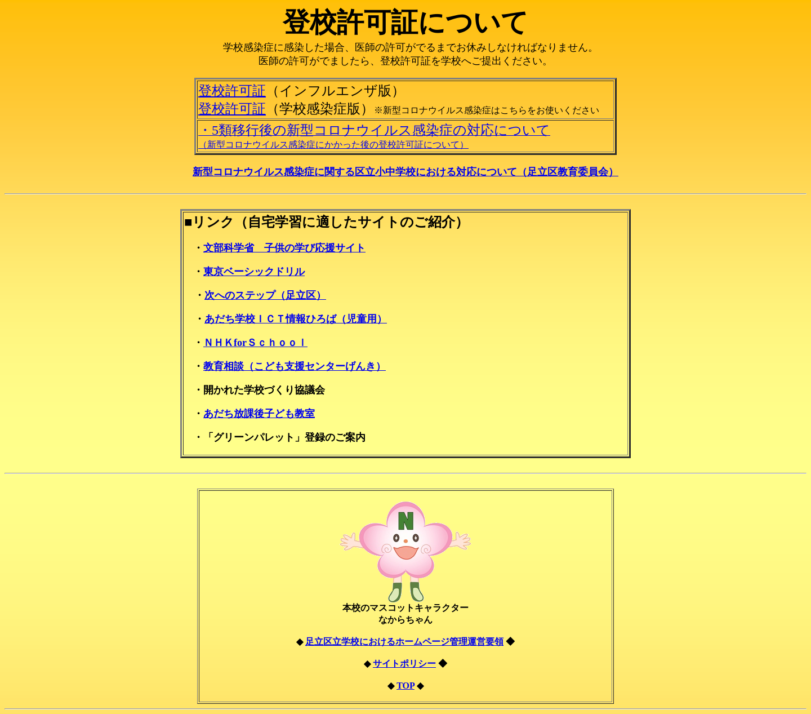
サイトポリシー (404, 663)
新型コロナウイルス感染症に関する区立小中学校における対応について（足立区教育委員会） (405, 172)
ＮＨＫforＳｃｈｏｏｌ (255, 342)
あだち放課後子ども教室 (259, 413)
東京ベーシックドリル (254, 271)
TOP (405, 685)
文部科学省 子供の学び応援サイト (284, 248)
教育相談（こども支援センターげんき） (294, 366)
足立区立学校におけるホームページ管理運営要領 (404, 641)
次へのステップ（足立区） (265, 295)
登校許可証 (232, 90)
